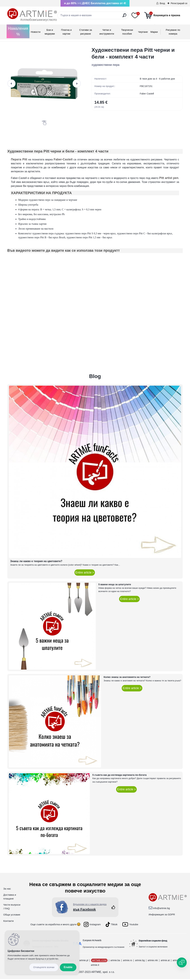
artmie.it (95, 965)
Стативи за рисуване (85, 31)
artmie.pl (83, 960)
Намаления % (18, 31)
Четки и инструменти (106, 31)
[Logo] (32, 15)
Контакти (8, 920)
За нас (7, 888)
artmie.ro (127, 960)
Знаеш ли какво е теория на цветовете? (36, 561)
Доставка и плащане (9, 896)
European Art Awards (92, 940)
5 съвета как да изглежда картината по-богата (119, 775)
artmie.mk (153, 960)
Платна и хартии (66, 31)
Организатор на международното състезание (103, 947)
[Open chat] (182, 962)
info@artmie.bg (161, 908)
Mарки (154, 31)
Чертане (143, 31)
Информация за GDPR (162, 914)
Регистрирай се (179, 3)
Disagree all (44, 967)
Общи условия (11, 914)
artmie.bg (140, 960)
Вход (162, 3)
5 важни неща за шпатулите (114, 584)
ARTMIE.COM (99, 960)
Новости (35, 31)
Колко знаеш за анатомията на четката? (127, 677)
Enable (68, 967)
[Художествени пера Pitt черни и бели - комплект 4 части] (44, 83)
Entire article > (84, 572)
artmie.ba (115, 960)
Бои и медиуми (50, 31)
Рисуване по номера (173, 31)
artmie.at (165, 960)
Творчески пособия (127, 31)
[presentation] (11, 83)
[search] (124, 16)
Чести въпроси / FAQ (11, 906)
